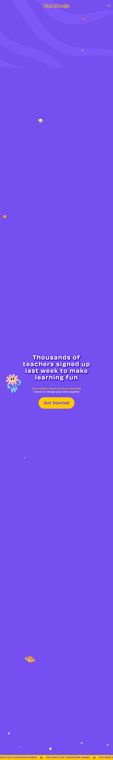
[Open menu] (109, 6)
